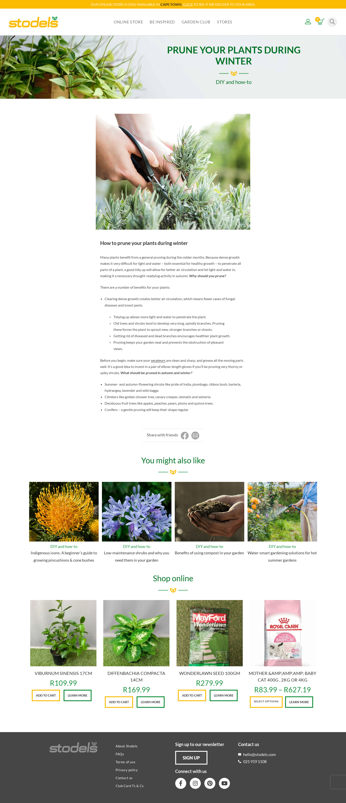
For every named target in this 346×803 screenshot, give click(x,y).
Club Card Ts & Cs (130, 786)
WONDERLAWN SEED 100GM (209, 673)
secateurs (158, 360)
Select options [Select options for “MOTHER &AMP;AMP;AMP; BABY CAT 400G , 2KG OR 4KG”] (266, 701)
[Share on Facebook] (184, 435)
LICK (189, 4)
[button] (191, 758)
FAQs (120, 754)
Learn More (77, 695)
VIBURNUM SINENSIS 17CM (63, 673)
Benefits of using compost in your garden (209, 552)
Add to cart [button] (46, 695)
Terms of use (125, 762)
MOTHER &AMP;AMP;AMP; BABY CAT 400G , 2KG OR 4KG (282, 676)
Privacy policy (127, 770)
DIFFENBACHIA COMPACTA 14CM (136, 676)
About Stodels (127, 746)
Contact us (124, 778)
